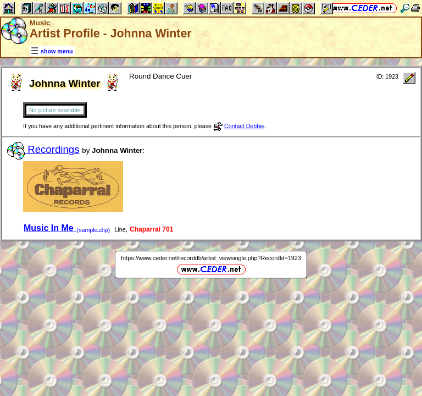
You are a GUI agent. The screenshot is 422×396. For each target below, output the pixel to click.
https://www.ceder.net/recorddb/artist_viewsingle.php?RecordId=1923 (211, 258)
